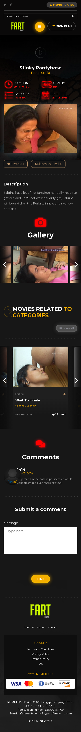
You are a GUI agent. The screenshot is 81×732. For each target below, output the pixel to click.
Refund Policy (40, 659)
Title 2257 (29, 627)
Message (11, 523)
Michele (31, 406)
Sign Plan (62, 26)
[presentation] (4, 264)
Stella (45, 73)
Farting (19, 393)
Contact (52, 627)
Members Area (62, 4)
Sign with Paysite (48, 164)
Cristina (20, 406)
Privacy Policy (40, 654)
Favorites (15, 164)
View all (67, 328)
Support (41, 627)
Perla (35, 73)
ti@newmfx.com (29, 713)
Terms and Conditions (40, 649)
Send (41, 579)
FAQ (40, 663)
